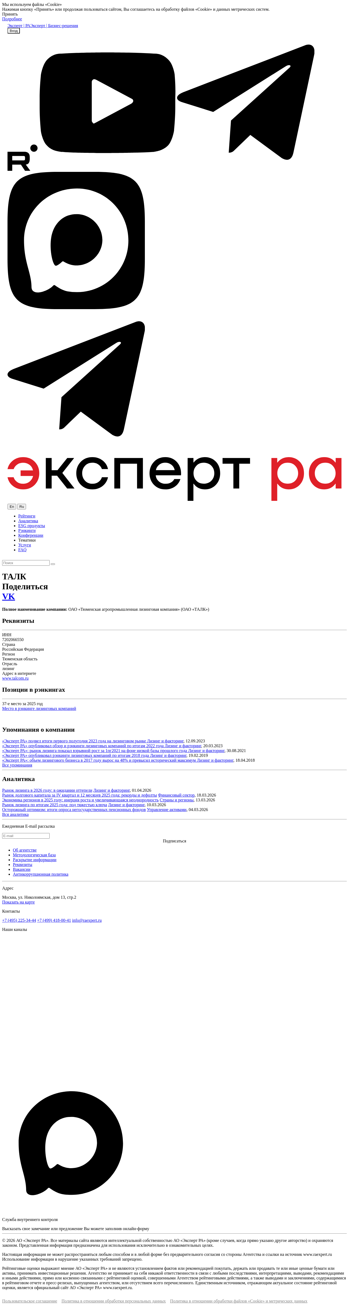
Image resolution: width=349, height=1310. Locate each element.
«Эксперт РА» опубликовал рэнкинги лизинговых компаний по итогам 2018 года (76, 755)
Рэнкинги (27, 530)
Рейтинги (26, 516)
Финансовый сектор (176, 795)
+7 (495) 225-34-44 (19, 920)
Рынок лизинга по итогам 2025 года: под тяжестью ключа (54, 804)
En (12, 507)
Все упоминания (17, 765)
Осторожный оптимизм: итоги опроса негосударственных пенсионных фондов (74, 809)
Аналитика (28, 521)
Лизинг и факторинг (165, 741)
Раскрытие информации (34, 859)
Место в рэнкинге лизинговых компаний (39, 708)
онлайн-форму (136, 1228)
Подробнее (12, 19)
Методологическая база (34, 855)
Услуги (24, 545)
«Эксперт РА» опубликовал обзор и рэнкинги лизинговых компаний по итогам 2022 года (83, 745)
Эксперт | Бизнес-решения (54, 25)
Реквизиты (22, 864)
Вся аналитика (15, 814)
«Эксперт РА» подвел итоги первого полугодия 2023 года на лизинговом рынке (74, 741)
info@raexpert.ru (87, 920)
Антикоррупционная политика (40, 874)
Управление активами (167, 809)
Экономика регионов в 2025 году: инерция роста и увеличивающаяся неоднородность (80, 800)
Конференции (30, 535)
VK (8, 596)
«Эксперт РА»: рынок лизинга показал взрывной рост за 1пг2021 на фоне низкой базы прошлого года (95, 750)
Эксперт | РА (19, 25)
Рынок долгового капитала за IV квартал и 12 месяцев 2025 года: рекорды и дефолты (79, 795)
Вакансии (21, 869)
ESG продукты (31, 525)
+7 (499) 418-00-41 (54, 920)
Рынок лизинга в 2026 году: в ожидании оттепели (47, 790)
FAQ (22, 549)
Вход (14, 31)
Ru (21, 507)
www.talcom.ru (15, 678)
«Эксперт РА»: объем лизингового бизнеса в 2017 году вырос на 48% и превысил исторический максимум (99, 760)
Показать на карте (18, 902)
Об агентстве (25, 850)
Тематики (27, 540)
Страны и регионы (176, 800)
